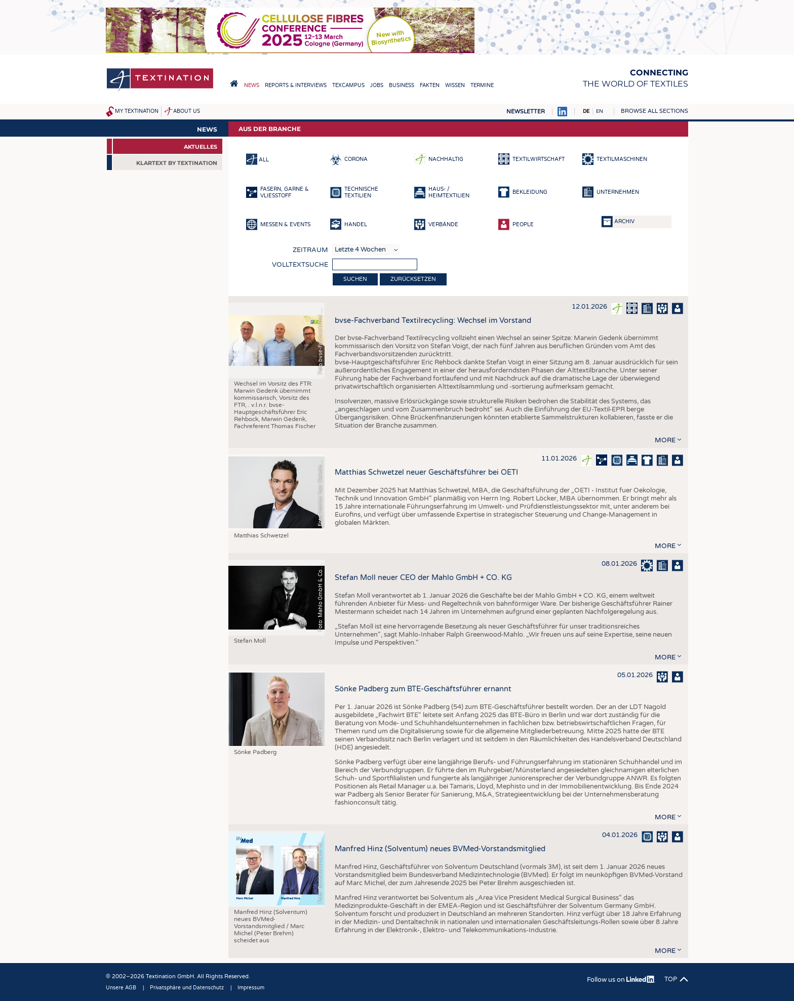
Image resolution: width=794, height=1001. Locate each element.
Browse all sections (654, 111)
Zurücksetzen (413, 279)
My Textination (136, 111)
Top (670, 979)
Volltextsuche (300, 265)
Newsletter (525, 111)
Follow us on (621, 980)
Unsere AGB (121, 988)
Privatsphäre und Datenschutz (187, 988)
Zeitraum (310, 250)
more (665, 440)
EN (599, 111)
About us (186, 111)
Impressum (250, 988)
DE (586, 111)
